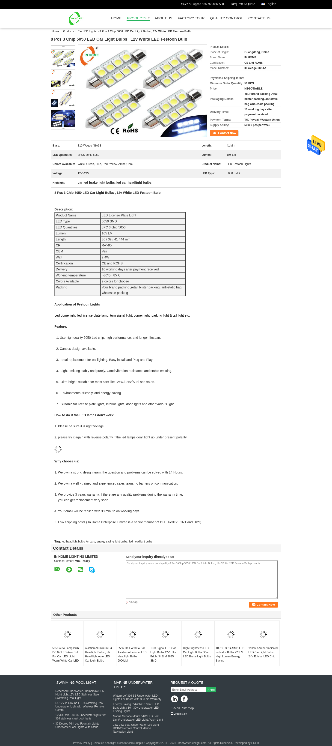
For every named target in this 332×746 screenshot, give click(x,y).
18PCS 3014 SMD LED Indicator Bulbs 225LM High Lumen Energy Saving (230, 654)
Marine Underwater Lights (133, 684)
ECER (255, 743)
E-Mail (175, 708)
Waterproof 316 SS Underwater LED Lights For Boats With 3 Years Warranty (137, 697)
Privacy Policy (81, 743)
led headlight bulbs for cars (78, 541)
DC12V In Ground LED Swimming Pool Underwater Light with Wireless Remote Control (79, 706)
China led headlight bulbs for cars (112, 743)
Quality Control (226, 18)
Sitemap (188, 708)
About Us (163, 18)
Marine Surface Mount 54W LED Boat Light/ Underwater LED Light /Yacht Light (138, 718)
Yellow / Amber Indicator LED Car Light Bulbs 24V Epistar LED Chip (263, 652)
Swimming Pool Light (76, 682)
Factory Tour (191, 18)
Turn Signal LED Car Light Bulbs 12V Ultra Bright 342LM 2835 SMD (163, 654)
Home (116, 18)
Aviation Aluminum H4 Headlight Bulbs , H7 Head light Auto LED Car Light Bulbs (98, 654)
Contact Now (218, 132)
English (273, 3)
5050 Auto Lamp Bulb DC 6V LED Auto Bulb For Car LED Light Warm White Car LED (65, 654)
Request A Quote (243, 4)
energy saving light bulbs (112, 541)
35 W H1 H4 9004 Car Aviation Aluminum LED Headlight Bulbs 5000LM (132, 654)
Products (136, 18)
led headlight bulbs (140, 541)
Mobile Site (179, 714)
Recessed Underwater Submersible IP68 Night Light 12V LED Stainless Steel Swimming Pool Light (80, 694)
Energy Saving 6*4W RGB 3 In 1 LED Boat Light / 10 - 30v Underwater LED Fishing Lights (136, 708)
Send (211, 690)
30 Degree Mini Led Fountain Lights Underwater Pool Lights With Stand (77, 725)
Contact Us (259, 18)
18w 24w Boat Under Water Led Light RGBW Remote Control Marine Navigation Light (136, 728)
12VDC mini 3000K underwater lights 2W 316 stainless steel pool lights (80, 716)
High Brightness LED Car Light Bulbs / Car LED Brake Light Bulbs (197, 652)
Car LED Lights (86, 31)
